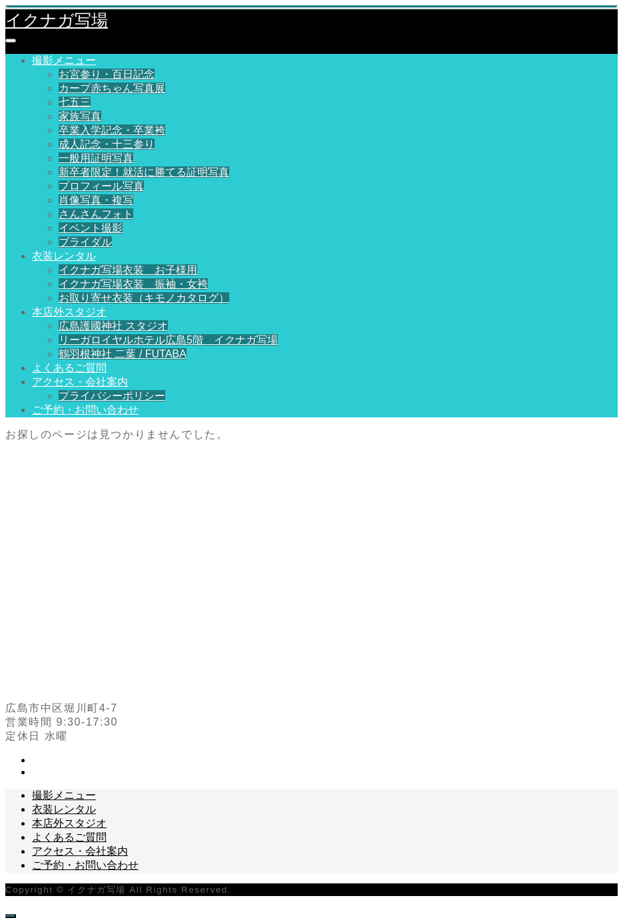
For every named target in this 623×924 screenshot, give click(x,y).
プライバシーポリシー (112, 395)
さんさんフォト (96, 214)
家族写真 (80, 116)
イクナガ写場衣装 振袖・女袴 (133, 284)
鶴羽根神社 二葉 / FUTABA (123, 353)
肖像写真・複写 (96, 200)
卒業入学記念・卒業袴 (112, 130)
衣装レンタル (64, 256)
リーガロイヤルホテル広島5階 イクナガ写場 (168, 340)
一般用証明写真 (96, 158)
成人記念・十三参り (107, 144)
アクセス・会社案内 (80, 381)
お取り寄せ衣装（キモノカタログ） (144, 298)
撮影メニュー (64, 60)
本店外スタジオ (69, 312)
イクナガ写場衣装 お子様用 (128, 270)
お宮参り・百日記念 (107, 74)
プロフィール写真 (101, 186)
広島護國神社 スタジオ (113, 326)
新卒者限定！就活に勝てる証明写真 (144, 172)
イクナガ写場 (56, 20)
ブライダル (85, 242)
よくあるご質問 (69, 367)
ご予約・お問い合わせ (85, 409)
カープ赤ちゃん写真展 (112, 88)
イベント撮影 (91, 228)
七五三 (75, 102)
